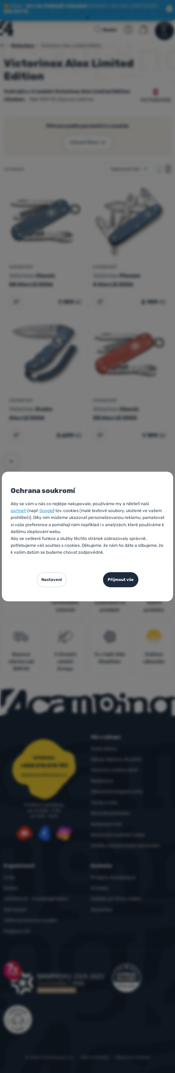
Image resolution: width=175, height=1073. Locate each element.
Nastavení (51, 579)
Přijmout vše (121, 579)
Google (46, 510)
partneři (18, 510)
